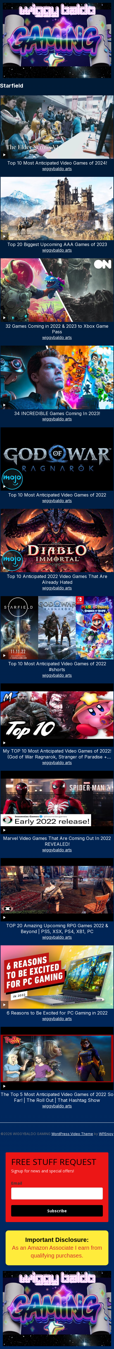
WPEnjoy (106, 1134)
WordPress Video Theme (72, 1134)
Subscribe (57, 1210)
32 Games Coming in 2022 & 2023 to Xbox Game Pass (57, 329)
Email (16, 1183)
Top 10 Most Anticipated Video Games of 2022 (57, 495)
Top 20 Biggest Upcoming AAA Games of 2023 (57, 244)
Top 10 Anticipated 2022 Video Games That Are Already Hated (57, 579)
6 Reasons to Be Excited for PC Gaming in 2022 (57, 1013)
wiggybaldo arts (57, 168)
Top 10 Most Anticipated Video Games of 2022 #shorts (57, 666)
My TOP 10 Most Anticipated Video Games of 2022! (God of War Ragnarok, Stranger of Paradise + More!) (57, 756)
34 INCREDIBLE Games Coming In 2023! (57, 413)
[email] (57, 1193)
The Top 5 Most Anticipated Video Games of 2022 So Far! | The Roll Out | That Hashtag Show (57, 1097)
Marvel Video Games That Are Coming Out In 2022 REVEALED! (57, 841)
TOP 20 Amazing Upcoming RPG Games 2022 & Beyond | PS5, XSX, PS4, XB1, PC (57, 928)
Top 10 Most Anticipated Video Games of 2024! (57, 163)
